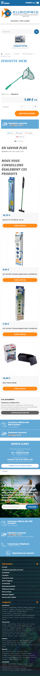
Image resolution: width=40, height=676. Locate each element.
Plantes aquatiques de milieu (9, 642)
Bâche (3, 651)
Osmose (10, 611)
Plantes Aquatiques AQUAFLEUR (10, 640)
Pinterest (20, 137)
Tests (24, 613)
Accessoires (34, 657)
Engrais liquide (21, 644)
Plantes (4, 638)
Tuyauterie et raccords (7, 617)
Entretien (16, 617)
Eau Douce (5, 605)
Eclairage (25, 607)
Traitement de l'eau (17, 613)
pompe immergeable (13, 666)
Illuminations (25, 655)
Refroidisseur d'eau (20, 609)
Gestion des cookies (9, 597)
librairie (4, 646)
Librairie (4, 619)
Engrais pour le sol (30, 644)
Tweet (10, 133)
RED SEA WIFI (17, 626)
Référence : (5, 94)
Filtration (20, 607)
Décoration (22, 617)
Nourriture (4, 611)
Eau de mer (6, 622)
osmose (31, 630)
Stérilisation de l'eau (22, 611)
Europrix (5, 471)
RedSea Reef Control (27, 626)
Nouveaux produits (8, 586)
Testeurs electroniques (7, 615)
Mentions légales (8, 594)
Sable (32, 634)
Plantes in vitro (5, 644)
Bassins (4, 649)
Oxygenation (17, 653)
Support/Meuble (13, 607)
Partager (19, 133)
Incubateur (17, 670)
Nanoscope (25, 630)
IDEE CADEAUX (30, 617)
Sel (29, 634)
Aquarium (4, 624)
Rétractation (6, 592)
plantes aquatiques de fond (24, 642)
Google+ (29, 133)
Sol (24, 657)
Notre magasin (7, 581)
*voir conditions (13, 427)
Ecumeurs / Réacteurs (7, 626)
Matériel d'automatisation (28, 615)
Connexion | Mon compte (20, 21)
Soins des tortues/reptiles (26, 666)
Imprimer (20, 141)
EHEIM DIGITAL (29, 609)
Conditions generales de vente (12, 570)
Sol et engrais (17, 615)
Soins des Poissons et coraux (21, 632)
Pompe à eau (32, 607)
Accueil (4, 567)
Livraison (5, 575)
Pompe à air (5, 609)
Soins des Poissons (7, 613)
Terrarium (5, 662)
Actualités (5, 572)
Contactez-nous (7, 578)
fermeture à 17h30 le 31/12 (10, 403)
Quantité (6, 107)
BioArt (12, 644)
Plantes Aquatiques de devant (26, 640)
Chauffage (11, 609)
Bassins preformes (10, 651)
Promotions (6, 583)
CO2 (15, 611)
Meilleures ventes (8, 589)
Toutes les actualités (20, 413)
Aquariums (4, 607)
